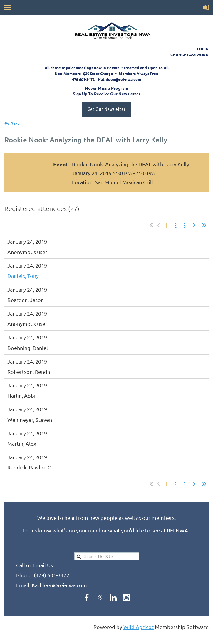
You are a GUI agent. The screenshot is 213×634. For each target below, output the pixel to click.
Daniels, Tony (23, 276)
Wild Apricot (138, 627)
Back (15, 124)
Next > (194, 225)
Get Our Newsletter (106, 109)
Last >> (204, 225)
